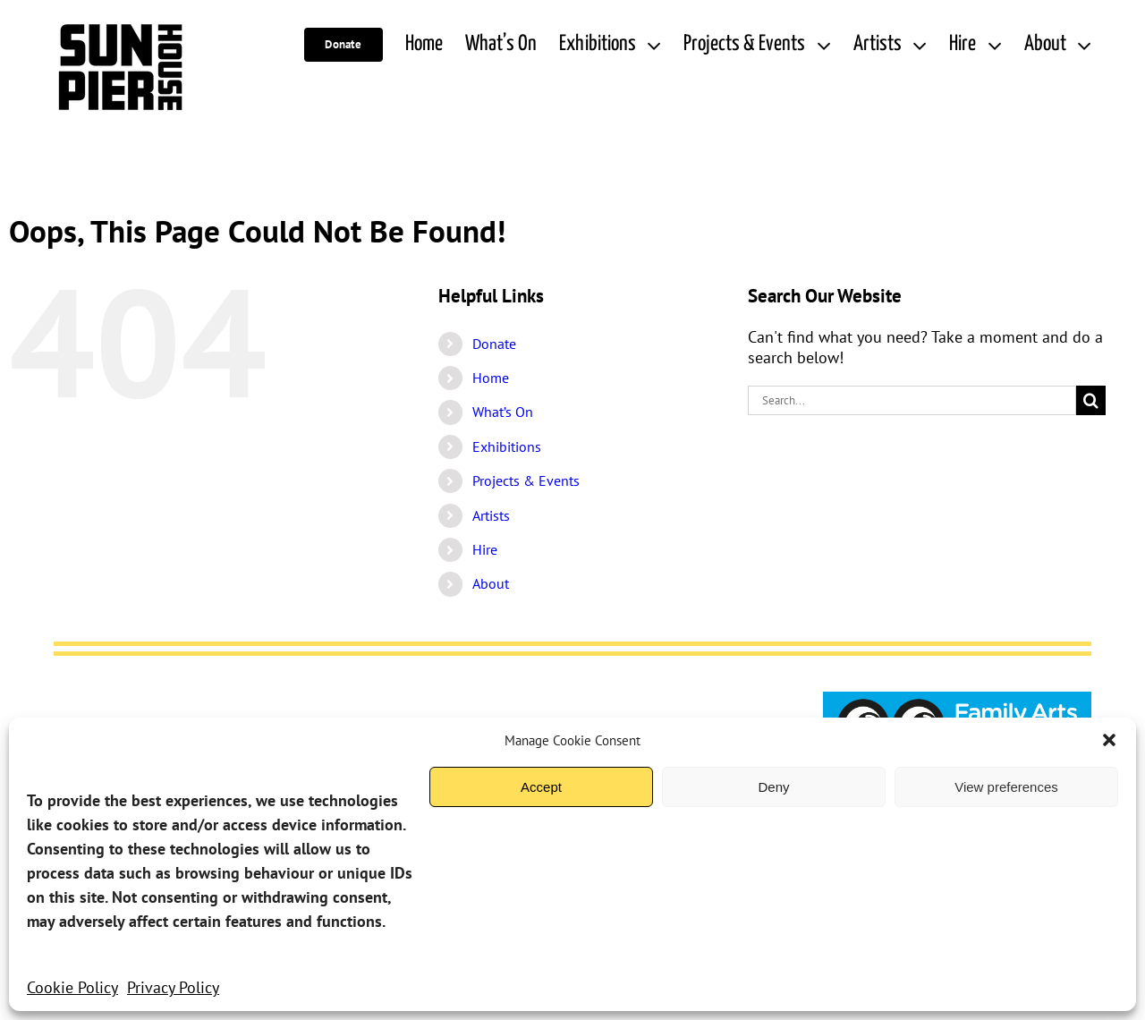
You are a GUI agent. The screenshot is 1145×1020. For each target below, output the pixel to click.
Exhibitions (506, 446)
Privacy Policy (173, 987)
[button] (1109, 740)
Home (490, 378)
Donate (494, 344)
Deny (773, 787)
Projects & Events (526, 480)
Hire (484, 549)
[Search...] (912, 400)
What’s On (502, 412)
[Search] (1091, 400)
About (490, 583)
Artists (491, 515)
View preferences (1006, 787)
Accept (541, 787)
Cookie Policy (72, 987)
